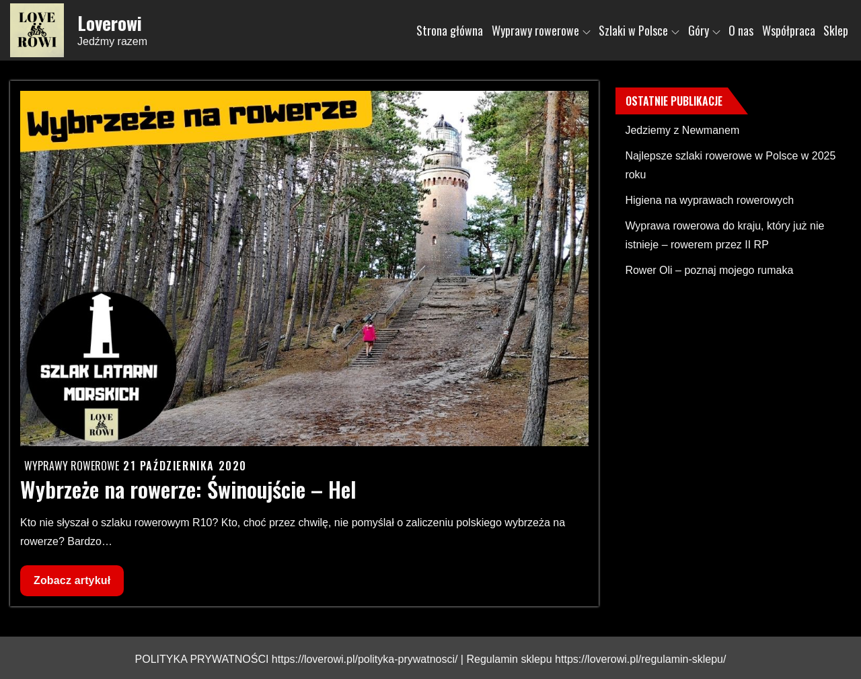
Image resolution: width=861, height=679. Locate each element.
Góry (704, 30)
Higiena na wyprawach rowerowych (709, 200)
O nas (740, 30)
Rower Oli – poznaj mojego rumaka (709, 270)
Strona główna (449, 30)
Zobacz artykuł (71, 583)
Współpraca (788, 30)
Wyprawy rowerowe (541, 30)
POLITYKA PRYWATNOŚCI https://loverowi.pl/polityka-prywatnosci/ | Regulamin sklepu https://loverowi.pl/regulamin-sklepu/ (430, 659)
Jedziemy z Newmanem (682, 130)
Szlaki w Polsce (639, 30)
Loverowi (109, 22)
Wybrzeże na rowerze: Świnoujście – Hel (188, 489)
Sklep (835, 30)
